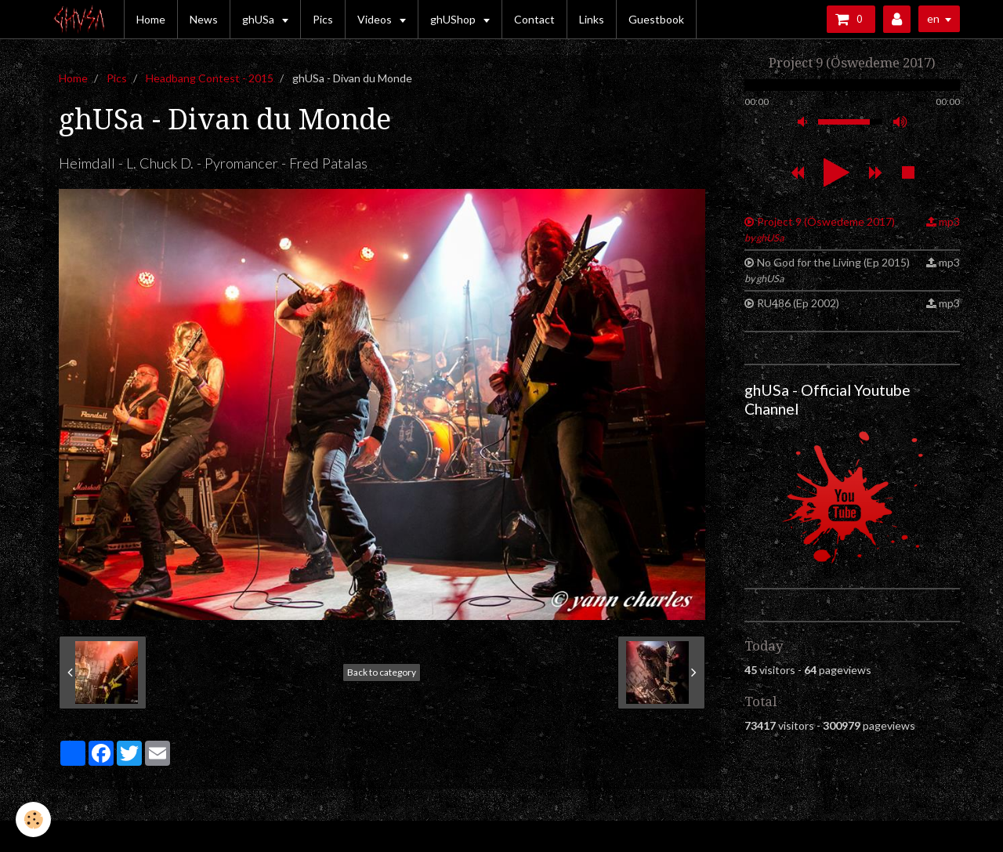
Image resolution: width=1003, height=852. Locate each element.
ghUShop (454, 19)
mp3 (949, 221)
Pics (323, 19)
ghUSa (259, 19)
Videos (375, 19)
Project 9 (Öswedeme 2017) (819, 229)
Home (150, 19)
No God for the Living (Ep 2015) (827, 270)
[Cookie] (33, 819)
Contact (534, 19)
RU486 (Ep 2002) (798, 303)
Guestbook (656, 19)
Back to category (381, 672)
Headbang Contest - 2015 (209, 78)
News (204, 19)
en (933, 18)
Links (591, 19)
